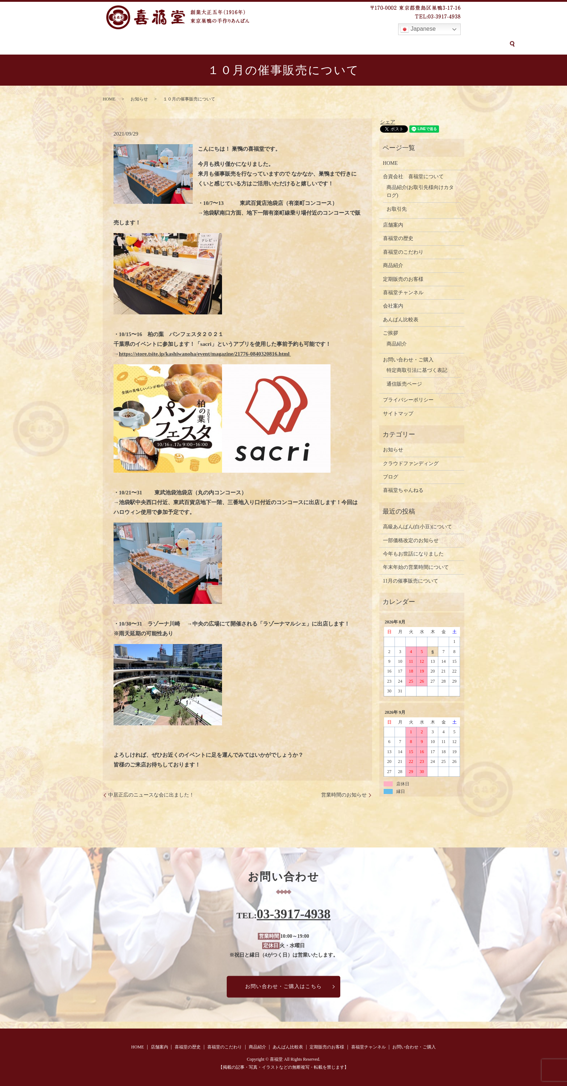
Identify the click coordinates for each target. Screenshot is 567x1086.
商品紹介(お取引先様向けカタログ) (420, 191)
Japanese (418, 29)
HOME (91, 44)
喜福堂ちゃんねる (403, 490)
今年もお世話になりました (413, 554)
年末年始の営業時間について (416, 567)
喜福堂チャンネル (380, 44)
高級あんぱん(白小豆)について (417, 526)
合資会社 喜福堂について (413, 176)
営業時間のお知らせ (344, 795)
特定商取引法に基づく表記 (417, 370)
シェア (387, 122)
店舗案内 (118, 44)
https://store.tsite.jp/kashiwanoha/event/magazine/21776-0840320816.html (205, 354)
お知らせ (139, 99)
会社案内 (393, 306)
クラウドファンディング (411, 463)
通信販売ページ (404, 384)
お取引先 (397, 209)
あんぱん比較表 (279, 44)
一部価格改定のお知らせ (411, 540)
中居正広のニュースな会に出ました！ (151, 795)
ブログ (390, 477)
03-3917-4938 (294, 914)
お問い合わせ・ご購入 (437, 44)
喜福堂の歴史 (154, 44)
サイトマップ (398, 413)
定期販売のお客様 (328, 44)
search (478, 44)
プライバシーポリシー (408, 400)
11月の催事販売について (410, 581)
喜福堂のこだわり (200, 44)
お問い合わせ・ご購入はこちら (283, 986)
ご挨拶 (390, 333)
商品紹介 (241, 44)
